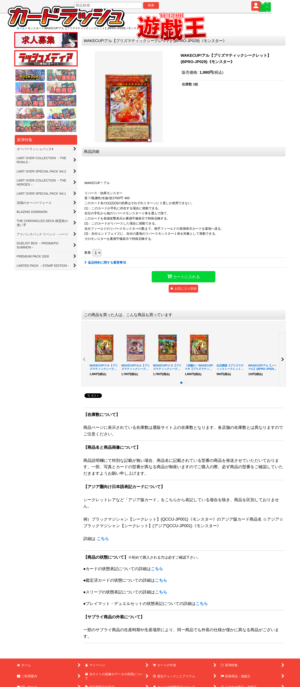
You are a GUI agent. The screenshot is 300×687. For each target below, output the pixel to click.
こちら (103, 538)
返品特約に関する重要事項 (105, 262)
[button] (183, 289)
